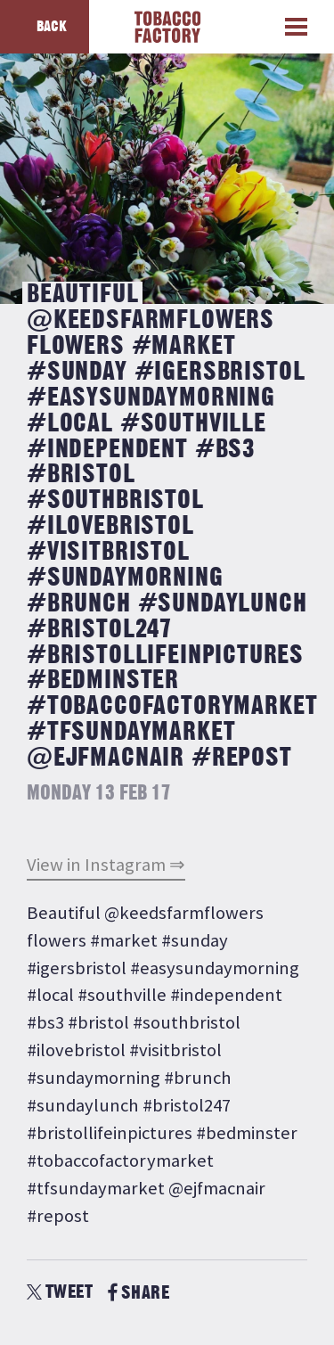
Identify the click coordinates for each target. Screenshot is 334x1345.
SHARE (138, 1292)
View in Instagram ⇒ (106, 864)
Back (52, 27)
